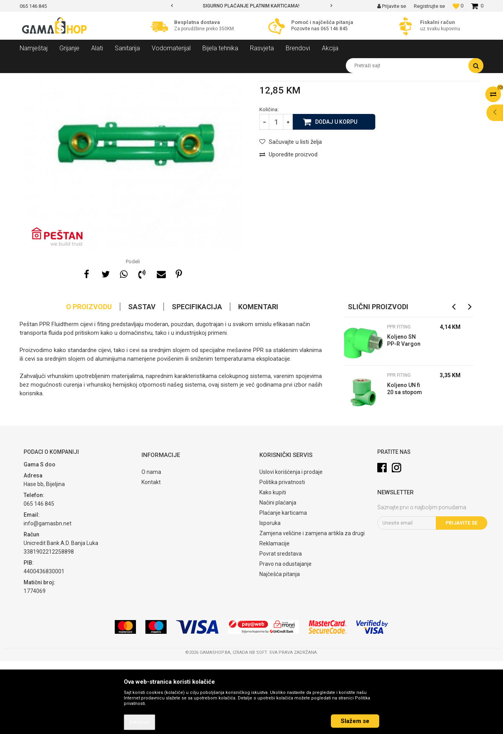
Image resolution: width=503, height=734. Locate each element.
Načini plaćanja (277, 576)
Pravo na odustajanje (285, 637)
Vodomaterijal (95, 79)
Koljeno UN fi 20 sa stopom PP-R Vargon (404, 462)
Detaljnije (139, 722)
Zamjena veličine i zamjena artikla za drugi (312, 606)
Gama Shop (32, 79)
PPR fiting (184, 79)
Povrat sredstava (280, 627)
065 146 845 (334, 28)
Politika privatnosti (282, 555)
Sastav (142, 380)
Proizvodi (62, 79)
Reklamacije (274, 616)
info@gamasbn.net (48, 596)
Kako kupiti (272, 565)
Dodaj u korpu (336, 194)
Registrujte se (429, 6)
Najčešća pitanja (279, 647)
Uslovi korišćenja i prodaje (291, 545)
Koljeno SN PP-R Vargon (403, 413)
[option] (251, 6)
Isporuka (270, 596)
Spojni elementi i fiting (142, 79)
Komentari (258, 380)
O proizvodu (89, 380)
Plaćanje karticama (283, 586)
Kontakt (151, 555)
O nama (151, 545)
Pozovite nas (306, 28)
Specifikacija (197, 380)
